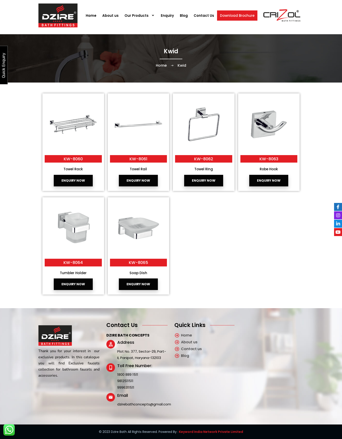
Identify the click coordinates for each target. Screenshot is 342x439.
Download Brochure (237, 15)
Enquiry (167, 15)
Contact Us (204, 15)
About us (110, 15)
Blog (184, 15)
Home (91, 15)
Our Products (140, 15)
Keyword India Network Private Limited (210, 431)
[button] (140, 15)
